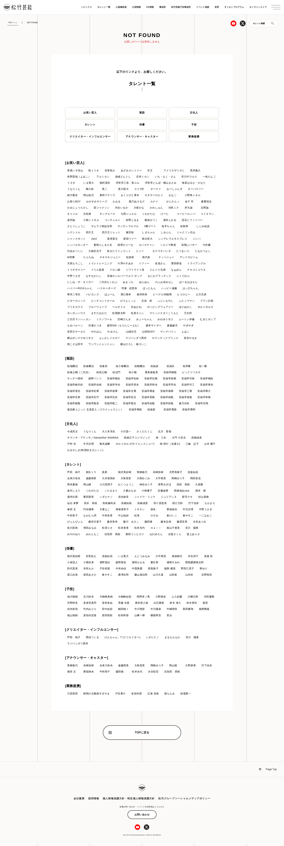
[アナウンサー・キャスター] (86, 660)
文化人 (194, 112)
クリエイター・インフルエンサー (90, 136)
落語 (142, 112)
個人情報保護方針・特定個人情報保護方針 (129, 800)
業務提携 (193, 136)
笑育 (217, 7)
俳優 (142, 124)
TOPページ (12, 23)
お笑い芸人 (90, 112)
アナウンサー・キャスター (142, 136)
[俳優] (69, 550)
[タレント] (73, 466)
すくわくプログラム (234, 7)
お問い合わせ (142, 817)
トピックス (86, 7)
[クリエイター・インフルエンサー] (91, 632)
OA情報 (150, 7)
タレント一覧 (103, 7)
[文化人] (71, 425)
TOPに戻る (142, 734)
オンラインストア (258, 7)
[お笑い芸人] (74, 163)
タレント (90, 124)
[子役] (69, 591)
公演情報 (136, 7)
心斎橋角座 (121, 7)
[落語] (69, 359)
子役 (194, 124)
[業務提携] (73, 688)
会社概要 (79, 800)
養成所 (162, 7)
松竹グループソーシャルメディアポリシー (184, 800)
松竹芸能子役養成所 (181, 7)
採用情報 (93, 800)
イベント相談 (202, 7)
